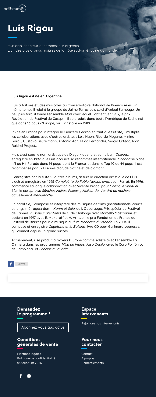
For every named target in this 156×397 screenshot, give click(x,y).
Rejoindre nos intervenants (100, 323)
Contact (87, 354)
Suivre (21, 263)
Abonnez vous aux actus (43, 327)
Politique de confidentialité (36, 358)
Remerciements (92, 363)
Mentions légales (29, 354)
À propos (87, 358)
